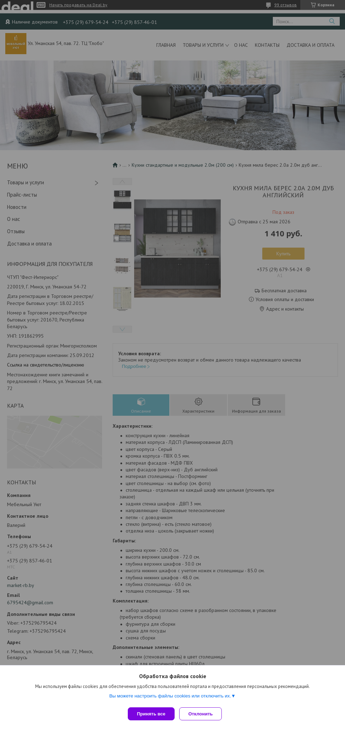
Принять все (151, 713)
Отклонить (203, 713)
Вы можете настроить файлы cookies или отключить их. (170, 698)
